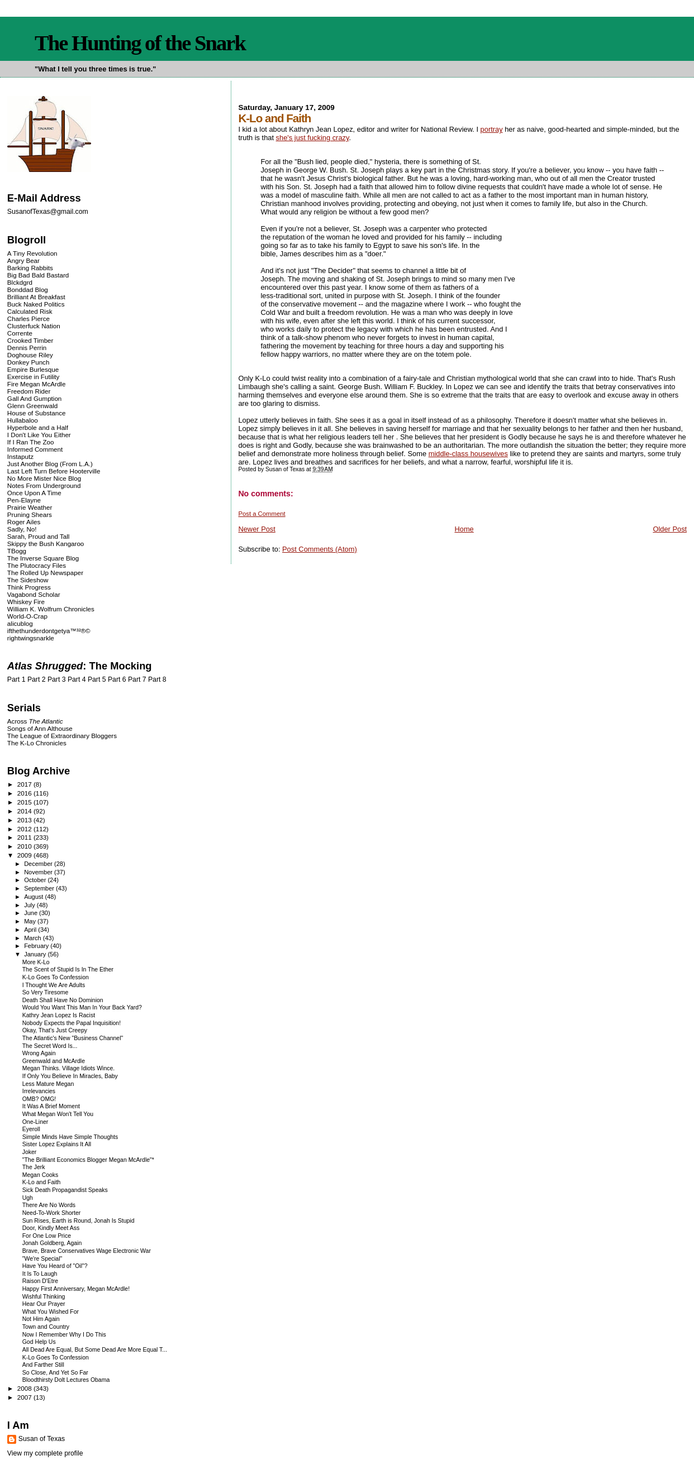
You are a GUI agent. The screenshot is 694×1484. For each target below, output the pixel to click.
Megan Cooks (40, 1175)
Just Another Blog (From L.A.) (50, 463)
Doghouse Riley (30, 354)
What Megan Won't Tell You (57, 1114)
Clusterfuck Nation (33, 325)
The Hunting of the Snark (140, 43)
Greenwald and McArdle (53, 1061)
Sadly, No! (22, 529)
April (31, 929)
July (30, 905)
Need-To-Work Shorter (51, 1213)
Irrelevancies (38, 1091)
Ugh (27, 1198)
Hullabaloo (22, 420)
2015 (25, 802)
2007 (25, 1397)
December (39, 863)
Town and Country (45, 1327)
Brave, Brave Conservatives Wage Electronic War (86, 1251)
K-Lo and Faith (41, 1182)
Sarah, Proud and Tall (38, 536)
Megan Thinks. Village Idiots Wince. (68, 1068)
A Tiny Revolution (32, 253)
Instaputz (20, 456)
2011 (25, 837)
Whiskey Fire (26, 601)
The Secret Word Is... (50, 1046)
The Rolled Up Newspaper (45, 572)
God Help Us (39, 1342)
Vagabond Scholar (33, 594)
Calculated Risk (30, 311)
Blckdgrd (19, 282)
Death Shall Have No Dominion (62, 1000)
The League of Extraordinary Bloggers (62, 735)
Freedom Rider (28, 391)
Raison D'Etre (40, 1281)
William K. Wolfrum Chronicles (50, 608)
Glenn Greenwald (32, 405)
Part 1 (16, 679)
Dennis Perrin (26, 347)
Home (463, 529)
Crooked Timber (30, 340)
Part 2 (36, 679)
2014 (25, 811)
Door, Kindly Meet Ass (50, 1228)
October (35, 880)
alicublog (20, 623)
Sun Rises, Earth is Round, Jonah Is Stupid (78, 1221)
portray (492, 129)
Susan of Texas (41, 1439)
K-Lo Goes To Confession (55, 977)
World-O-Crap (27, 616)
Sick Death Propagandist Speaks (65, 1190)
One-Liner (35, 1122)
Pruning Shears (29, 514)
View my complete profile (45, 1453)
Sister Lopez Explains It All (56, 1144)
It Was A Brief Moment (51, 1106)
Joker (29, 1152)
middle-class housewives (468, 453)
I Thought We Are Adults (53, 985)
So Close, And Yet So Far (55, 1373)
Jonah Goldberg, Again (52, 1243)
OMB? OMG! (39, 1099)
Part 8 (157, 679)
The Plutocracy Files (36, 565)
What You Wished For (50, 1312)
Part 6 (117, 679)
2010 (25, 846)
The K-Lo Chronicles (36, 742)
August (34, 896)
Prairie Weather (29, 507)
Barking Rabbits (30, 267)
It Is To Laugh (40, 1274)
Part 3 (56, 679)
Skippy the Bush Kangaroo (45, 543)
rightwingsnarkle (30, 638)
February (37, 945)
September (40, 888)
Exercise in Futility (33, 376)
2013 (25, 820)
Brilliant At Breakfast (36, 296)
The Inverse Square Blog (43, 558)
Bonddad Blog (27, 289)
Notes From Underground (44, 485)
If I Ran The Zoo (30, 442)
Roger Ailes (23, 521)
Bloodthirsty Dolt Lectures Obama (66, 1380)
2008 (25, 1388)
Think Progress (29, 587)
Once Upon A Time (34, 492)
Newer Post (256, 529)
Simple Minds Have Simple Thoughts (70, 1137)
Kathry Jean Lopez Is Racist (58, 1015)
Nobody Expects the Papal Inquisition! (71, 1023)
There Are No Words (48, 1205)
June (31, 912)
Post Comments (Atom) (319, 549)
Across (35, 721)
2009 (25, 855)
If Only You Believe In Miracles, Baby (70, 1076)
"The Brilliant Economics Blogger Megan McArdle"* (88, 1160)
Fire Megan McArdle (36, 383)
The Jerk (33, 1167)
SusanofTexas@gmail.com (47, 212)
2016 (25, 793)
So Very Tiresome (45, 992)
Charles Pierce (28, 318)
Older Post (670, 529)
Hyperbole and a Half (37, 427)
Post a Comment (261, 513)
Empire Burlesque (33, 369)
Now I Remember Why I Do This (64, 1335)
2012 (25, 828)
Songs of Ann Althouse (40, 728)
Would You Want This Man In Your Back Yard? (82, 1007)
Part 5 (97, 679)
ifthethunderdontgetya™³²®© (49, 630)
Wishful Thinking (43, 1297)
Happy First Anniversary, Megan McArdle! (76, 1289)
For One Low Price (46, 1236)
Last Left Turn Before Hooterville (54, 471)
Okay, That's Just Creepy (54, 1030)
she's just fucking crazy (312, 137)
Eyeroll (31, 1129)
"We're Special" (42, 1259)
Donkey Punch (28, 362)
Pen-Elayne (24, 500)
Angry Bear (23, 260)
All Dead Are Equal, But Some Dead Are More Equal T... (94, 1350)
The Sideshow (28, 579)
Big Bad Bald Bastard (38, 275)
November (39, 872)
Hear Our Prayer (43, 1304)
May (30, 921)
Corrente (19, 333)
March (33, 938)
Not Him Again (41, 1319)
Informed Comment (35, 449)
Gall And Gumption (34, 398)
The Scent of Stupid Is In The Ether (67, 969)
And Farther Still (43, 1365)
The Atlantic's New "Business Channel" (72, 1038)
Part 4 (77, 679)
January (35, 954)
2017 (25, 784)
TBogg (16, 550)
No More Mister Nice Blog (44, 478)
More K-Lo (36, 962)
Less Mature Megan (48, 1084)
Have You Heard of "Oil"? (55, 1266)
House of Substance (36, 413)
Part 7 (137, 679)
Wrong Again (39, 1053)
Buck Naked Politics (36, 304)
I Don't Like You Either (39, 434)
